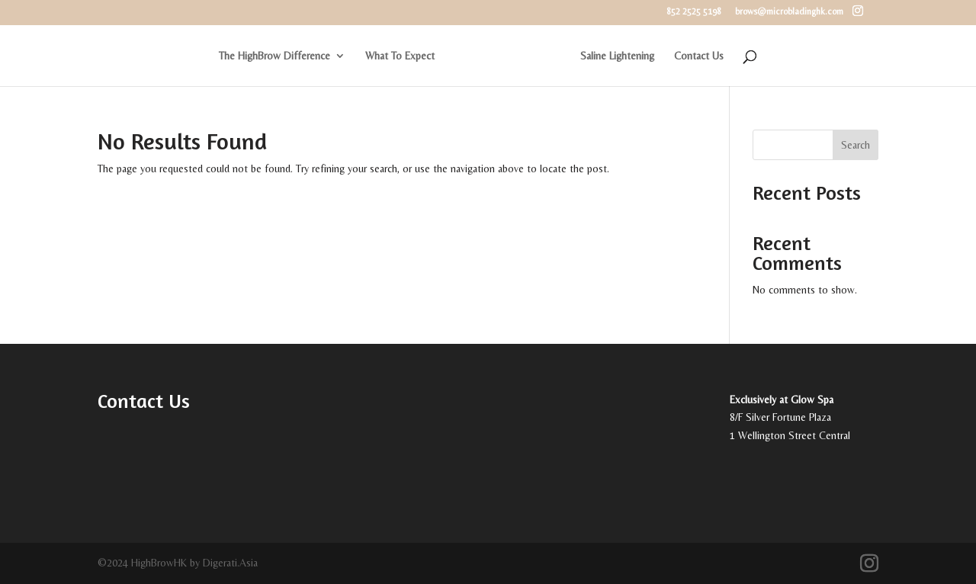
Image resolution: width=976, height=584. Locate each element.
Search (855, 145)
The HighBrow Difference (274, 56)
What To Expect (400, 56)
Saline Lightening (617, 56)
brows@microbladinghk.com (789, 12)
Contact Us (699, 56)
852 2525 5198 (693, 12)
